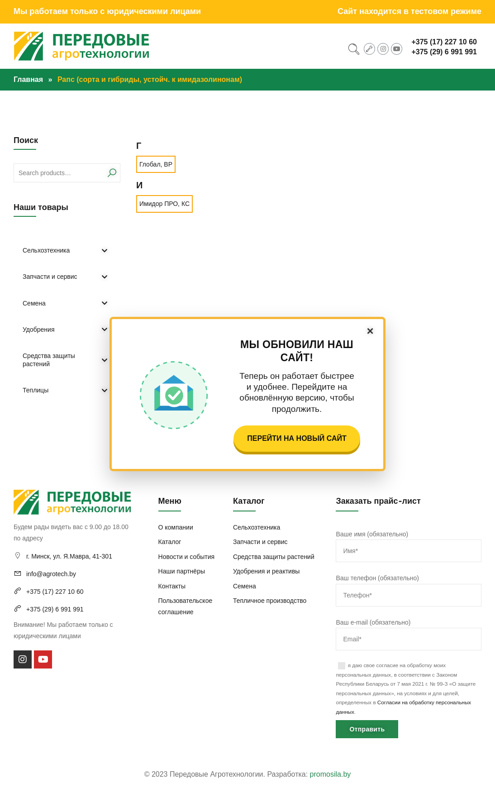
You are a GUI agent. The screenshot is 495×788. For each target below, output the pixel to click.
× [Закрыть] (369, 330)
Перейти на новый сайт (296, 438)
